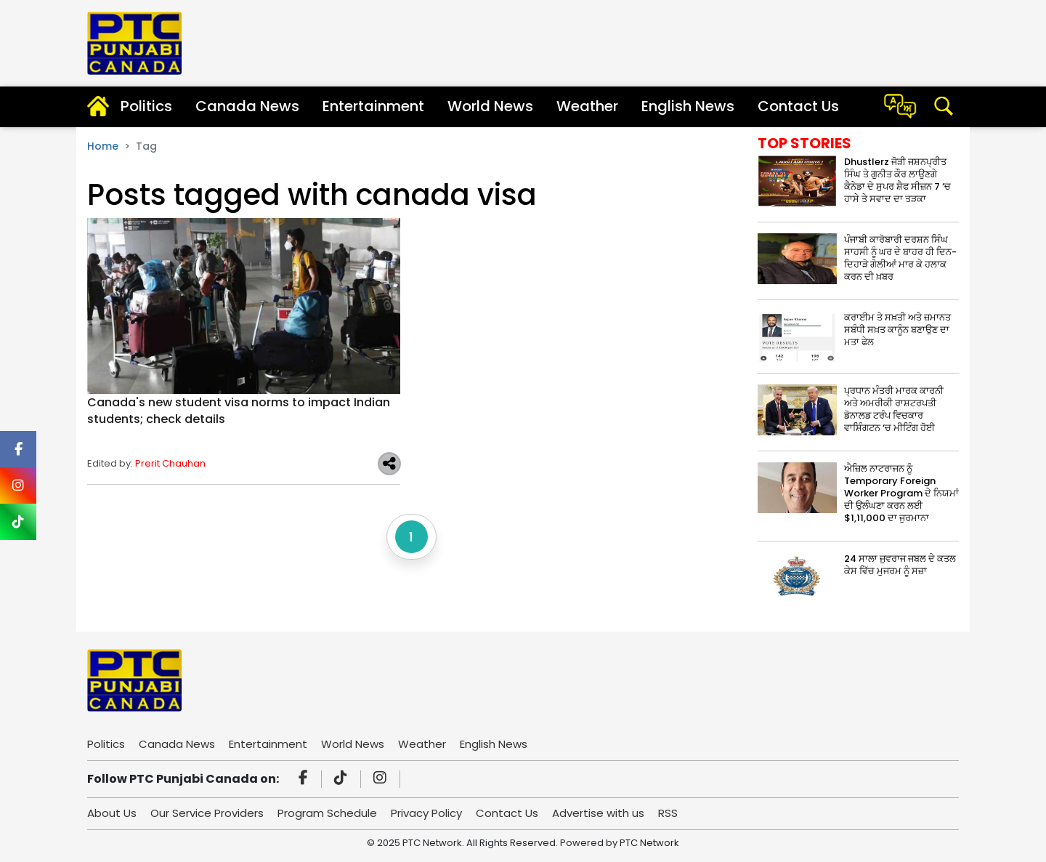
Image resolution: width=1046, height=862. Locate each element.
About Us (112, 813)
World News (490, 106)
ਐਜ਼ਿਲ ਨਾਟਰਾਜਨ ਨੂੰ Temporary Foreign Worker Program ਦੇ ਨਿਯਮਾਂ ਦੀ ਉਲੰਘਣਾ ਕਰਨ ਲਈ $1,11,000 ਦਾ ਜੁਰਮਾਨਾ (901, 493)
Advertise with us (598, 813)
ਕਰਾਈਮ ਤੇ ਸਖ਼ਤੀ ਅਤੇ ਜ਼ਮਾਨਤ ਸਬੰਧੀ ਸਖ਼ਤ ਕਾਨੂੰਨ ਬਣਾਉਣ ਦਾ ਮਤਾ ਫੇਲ (897, 329)
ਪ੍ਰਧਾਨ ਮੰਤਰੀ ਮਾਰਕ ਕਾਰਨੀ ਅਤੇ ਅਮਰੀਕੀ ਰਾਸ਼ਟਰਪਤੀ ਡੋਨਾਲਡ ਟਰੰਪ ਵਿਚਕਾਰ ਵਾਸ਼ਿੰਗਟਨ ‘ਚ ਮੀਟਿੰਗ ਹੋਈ (894, 409)
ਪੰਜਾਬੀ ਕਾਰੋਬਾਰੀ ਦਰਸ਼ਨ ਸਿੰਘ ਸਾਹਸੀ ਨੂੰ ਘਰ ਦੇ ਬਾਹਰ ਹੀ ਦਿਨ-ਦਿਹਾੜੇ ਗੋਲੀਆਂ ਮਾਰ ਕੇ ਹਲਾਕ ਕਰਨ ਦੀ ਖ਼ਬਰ (900, 258)
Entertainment (373, 106)
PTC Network (649, 843)
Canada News (247, 106)
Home (102, 146)
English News (687, 106)
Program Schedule (327, 813)
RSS (668, 813)
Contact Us (798, 106)
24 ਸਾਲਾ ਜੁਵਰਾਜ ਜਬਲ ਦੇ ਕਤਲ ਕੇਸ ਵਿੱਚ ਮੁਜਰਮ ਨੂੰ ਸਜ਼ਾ (900, 565)
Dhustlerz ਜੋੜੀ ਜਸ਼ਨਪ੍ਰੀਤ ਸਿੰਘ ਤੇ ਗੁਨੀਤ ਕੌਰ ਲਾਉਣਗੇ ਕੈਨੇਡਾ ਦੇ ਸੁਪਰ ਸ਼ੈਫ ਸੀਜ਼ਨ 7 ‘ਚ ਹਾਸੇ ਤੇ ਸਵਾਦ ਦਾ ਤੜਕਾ (897, 180)
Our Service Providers (207, 813)
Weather (587, 106)
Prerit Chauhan (170, 463)
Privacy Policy (426, 813)
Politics (146, 106)
